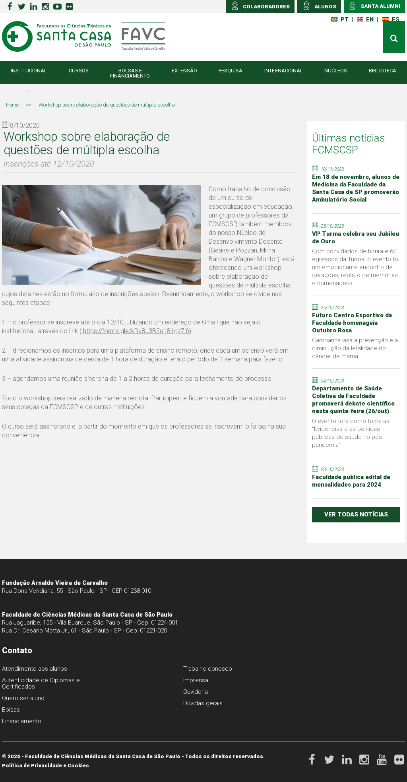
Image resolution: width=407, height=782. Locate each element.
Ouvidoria (195, 691)
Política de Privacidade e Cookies (45, 765)
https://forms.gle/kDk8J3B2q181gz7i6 (136, 331)
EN (365, 19)
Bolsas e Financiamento (130, 73)
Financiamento (21, 721)
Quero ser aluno (23, 698)
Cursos (79, 71)
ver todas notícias (356, 514)
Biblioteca (382, 71)
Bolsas (11, 709)
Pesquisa (230, 71)
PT (340, 19)
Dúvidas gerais (203, 703)
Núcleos (335, 71)
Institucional (29, 71)
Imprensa (195, 680)
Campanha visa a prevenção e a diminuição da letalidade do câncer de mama (355, 348)
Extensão (184, 71)
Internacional (283, 71)
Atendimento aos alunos (34, 668)
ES (390, 19)
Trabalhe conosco (207, 668)
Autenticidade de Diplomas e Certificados (41, 683)
